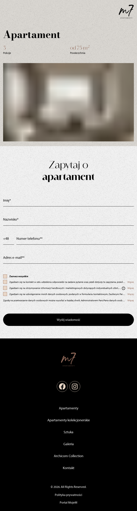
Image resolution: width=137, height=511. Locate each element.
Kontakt (68, 468)
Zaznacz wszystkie (18, 276)
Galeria (68, 444)
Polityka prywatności (68, 495)
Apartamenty (68, 408)
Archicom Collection (68, 456)
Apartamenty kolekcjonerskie (68, 420)
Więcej (130, 282)
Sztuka (68, 432)
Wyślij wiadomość (68, 320)
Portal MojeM (68, 502)
